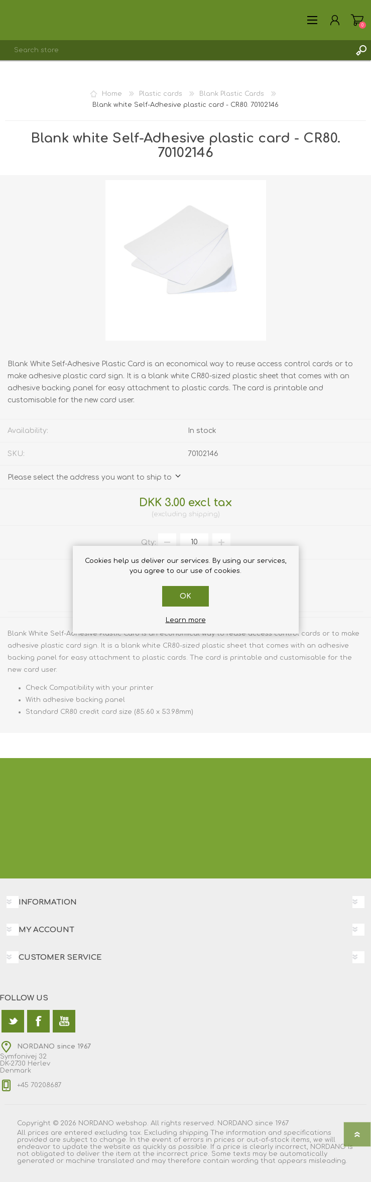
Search (361, 50)
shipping (203, 514)
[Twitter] (13, 1021)
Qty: (148, 542)
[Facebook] (38, 1021)
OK (185, 596)
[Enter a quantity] (194, 542)
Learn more (186, 620)
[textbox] (175, 50)
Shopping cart (357, 20)
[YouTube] (64, 1021)
